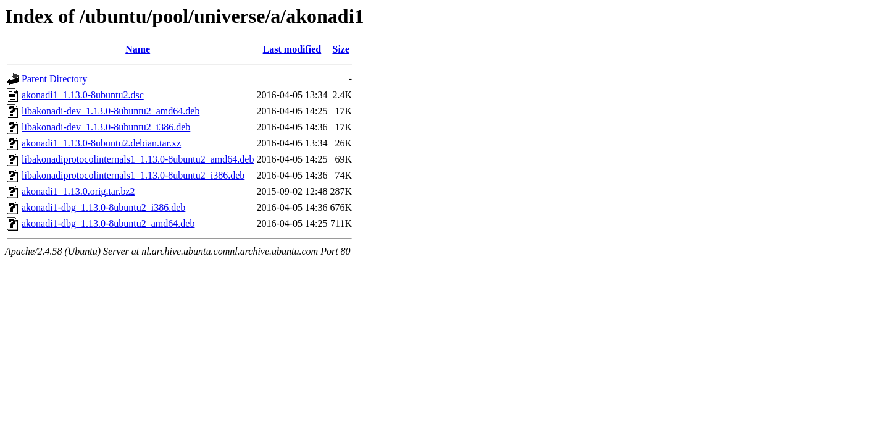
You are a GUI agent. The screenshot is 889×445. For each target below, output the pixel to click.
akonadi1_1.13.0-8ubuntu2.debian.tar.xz (101, 143)
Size (340, 49)
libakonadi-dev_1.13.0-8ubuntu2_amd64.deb (110, 111)
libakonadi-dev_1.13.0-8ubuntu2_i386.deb (106, 127)
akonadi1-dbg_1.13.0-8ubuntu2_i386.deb (103, 207)
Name (137, 49)
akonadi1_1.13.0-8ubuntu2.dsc (83, 95)
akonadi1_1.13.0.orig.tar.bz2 (78, 191)
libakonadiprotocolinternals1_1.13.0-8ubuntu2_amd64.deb (138, 159)
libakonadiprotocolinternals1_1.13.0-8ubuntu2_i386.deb (133, 175)
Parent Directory (54, 79)
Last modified (292, 49)
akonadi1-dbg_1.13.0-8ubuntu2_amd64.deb (108, 223)
